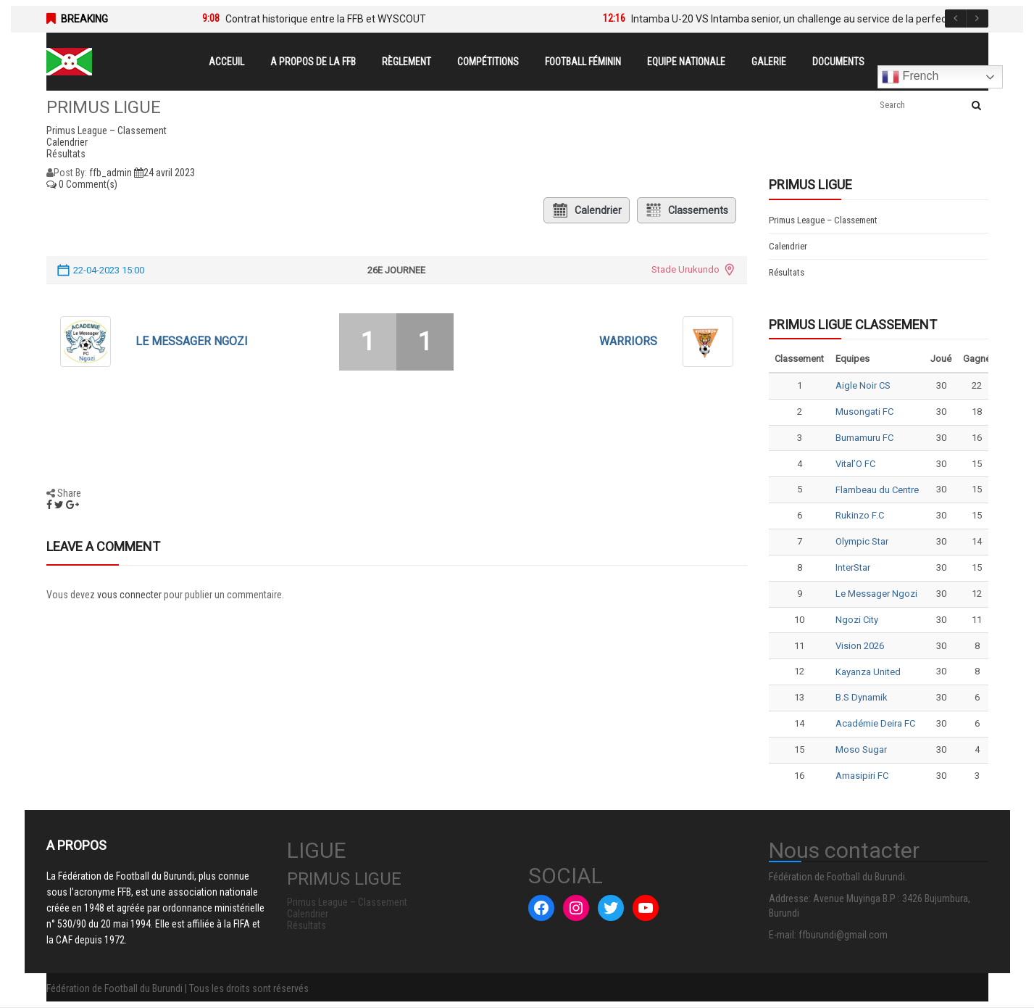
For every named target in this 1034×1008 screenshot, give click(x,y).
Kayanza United (868, 671)
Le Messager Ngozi (191, 341)
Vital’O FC (855, 463)
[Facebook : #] (541, 908)
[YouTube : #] (646, 908)
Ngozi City (856, 619)
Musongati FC (864, 411)
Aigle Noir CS (863, 385)
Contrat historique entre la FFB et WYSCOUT (325, 19)
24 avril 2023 (164, 172)
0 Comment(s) (81, 184)
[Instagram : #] (576, 908)
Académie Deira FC (875, 723)
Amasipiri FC (861, 775)
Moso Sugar (861, 749)
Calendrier (586, 210)
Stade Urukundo (685, 269)
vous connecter (129, 594)
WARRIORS (628, 341)
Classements (686, 210)
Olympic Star (861, 541)
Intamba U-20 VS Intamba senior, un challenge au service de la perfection (797, 19)
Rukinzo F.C (859, 515)
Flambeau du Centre (877, 489)
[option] (380, 19)
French (910, 77)
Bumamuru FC (864, 437)
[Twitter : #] (611, 908)
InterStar (852, 567)
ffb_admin (110, 172)
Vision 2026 (859, 645)
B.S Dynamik (861, 697)
